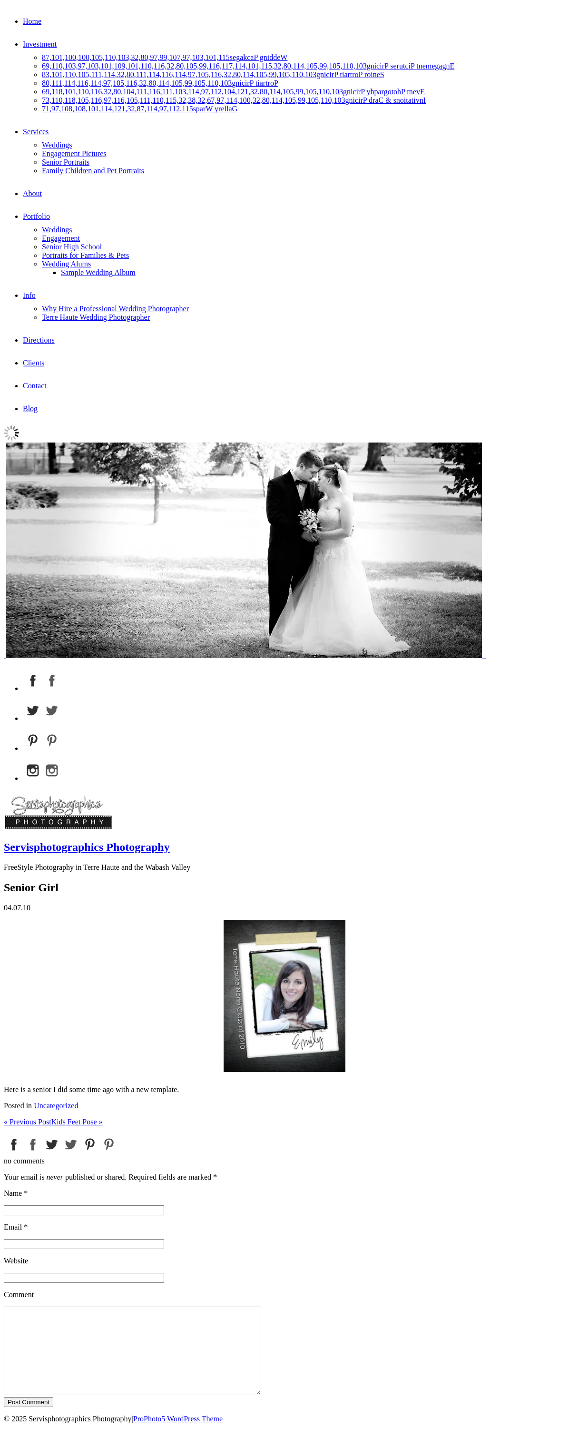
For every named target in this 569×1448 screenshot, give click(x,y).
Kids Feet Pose (77, 1122)
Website (16, 1261)
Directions (39, 340)
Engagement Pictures (74, 153)
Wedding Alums (66, 264)
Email (13, 1227)
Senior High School (72, 247)
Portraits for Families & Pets (85, 255)
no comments (24, 1161)
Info (29, 295)
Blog (30, 408)
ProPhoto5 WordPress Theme (178, 1436)
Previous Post (27, 1122)
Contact (35, 386)
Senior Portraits (65, 162)
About (32, 193)
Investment (40, 44)
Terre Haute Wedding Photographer (96, 317)
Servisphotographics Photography (87, 847)
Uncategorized (56, 1106)
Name (13, 1193)
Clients (33, 363)
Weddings (57, 145)
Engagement (61, 238)
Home (32, 21)
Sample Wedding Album (98, 272)
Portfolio (36, 216)
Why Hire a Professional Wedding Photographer (115, 309)
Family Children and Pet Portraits (93, 171)
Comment (19, 1294)
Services (36, 132)
